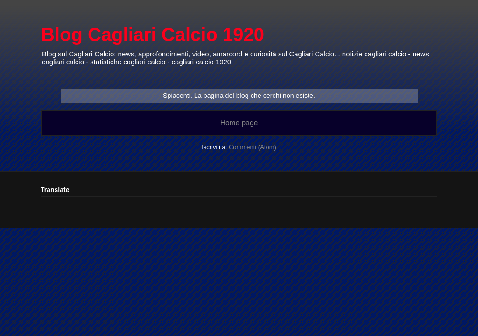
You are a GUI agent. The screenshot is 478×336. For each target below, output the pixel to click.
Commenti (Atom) (252, 147)
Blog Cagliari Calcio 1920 (152, 34)
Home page (239, 123)
